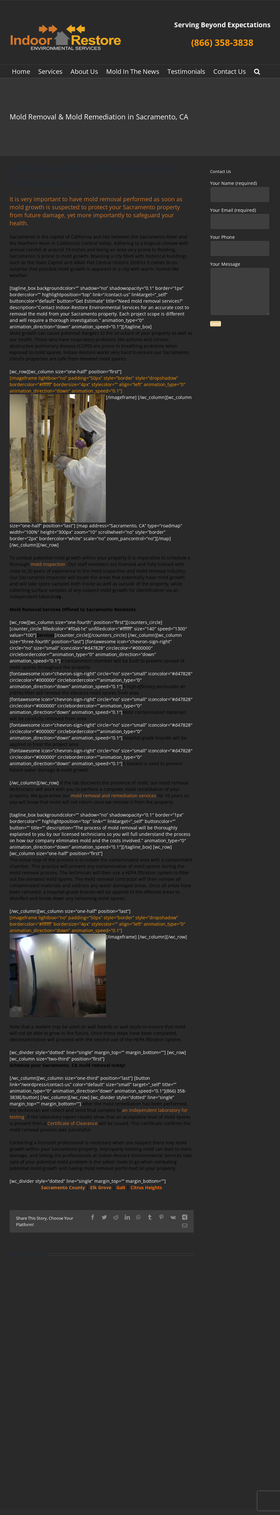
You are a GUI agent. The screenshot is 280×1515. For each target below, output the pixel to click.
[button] (257, 71)
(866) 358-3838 (222, 42)
